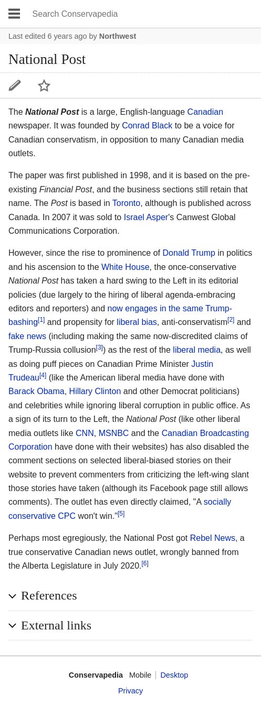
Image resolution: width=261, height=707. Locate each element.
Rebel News (212, 538)
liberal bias (136, 322)
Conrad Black (147, 125)
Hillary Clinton (95, 391)
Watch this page (44, 85)
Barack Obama (36, 391)
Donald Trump (188, 252)
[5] (121, 513)
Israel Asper (146, 217)
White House (125, 267)
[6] (145, 563)
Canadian (205, 111)
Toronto (126, 203)
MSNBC (114, 433)
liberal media (197, 349)
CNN (85, 433)
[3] (99, 347)
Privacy (130, 691)
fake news (27, 336)
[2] (230, 319)
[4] (42, 375)
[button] (130, 596)
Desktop (174, 675)
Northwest (117, 36)
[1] (41, 319)
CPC (67, 516)
